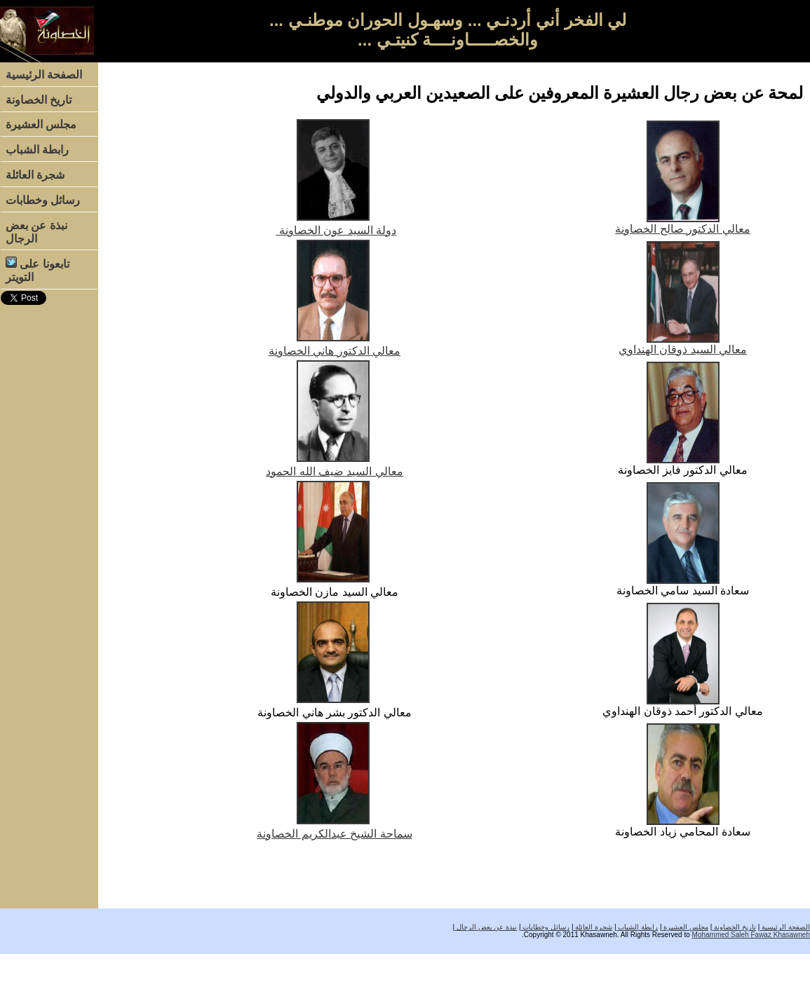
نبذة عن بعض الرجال (36, 232)
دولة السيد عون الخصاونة (336, 230)
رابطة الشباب (37, 150)
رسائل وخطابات (43, 200)
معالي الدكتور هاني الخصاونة (334, 351)
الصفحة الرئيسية (44, 75)
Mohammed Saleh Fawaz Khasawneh (751, 935)
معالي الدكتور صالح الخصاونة (682, 229)
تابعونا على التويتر (37, 270)
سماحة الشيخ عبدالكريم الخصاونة (334, 834)
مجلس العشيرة (41, 124)
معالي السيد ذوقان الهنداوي (683, 349)
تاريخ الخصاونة (39, 100)
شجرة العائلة (35, 175)
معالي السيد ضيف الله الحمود (334, 471)
